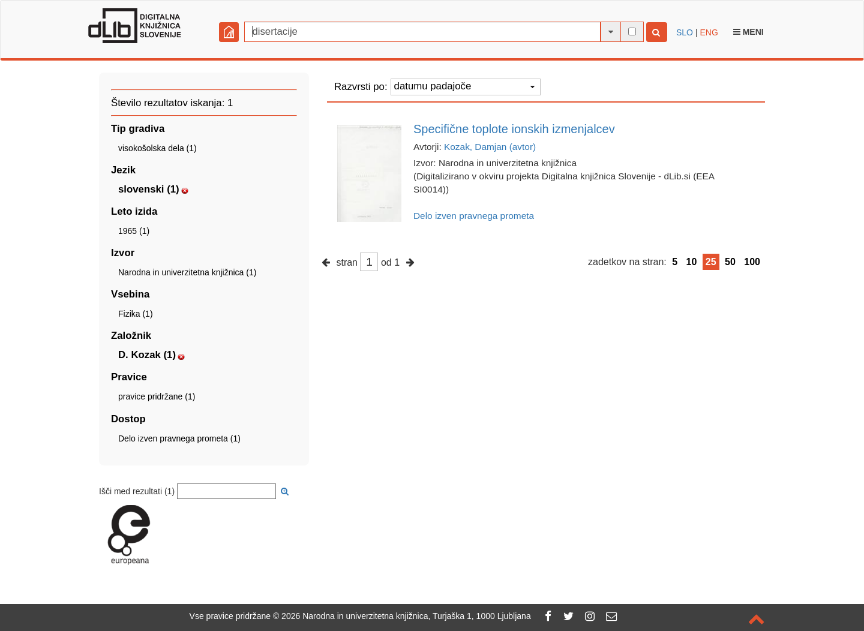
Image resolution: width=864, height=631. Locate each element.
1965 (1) (133, 231)
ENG (709, 32)
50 (730, 262)
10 (691, 262)
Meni (748, 32)
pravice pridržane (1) (156, 396)
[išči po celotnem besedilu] (632, 31)
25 (711, 262)
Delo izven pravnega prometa (473, 216)
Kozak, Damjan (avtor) (490, 147)
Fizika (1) (135, 313)
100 (752, 262)
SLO (684, 32)
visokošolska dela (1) (157, 148)
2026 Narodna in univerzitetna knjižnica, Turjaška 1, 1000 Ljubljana (406, 616)
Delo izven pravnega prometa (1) (179, 438)
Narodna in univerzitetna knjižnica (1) (187, 272)
